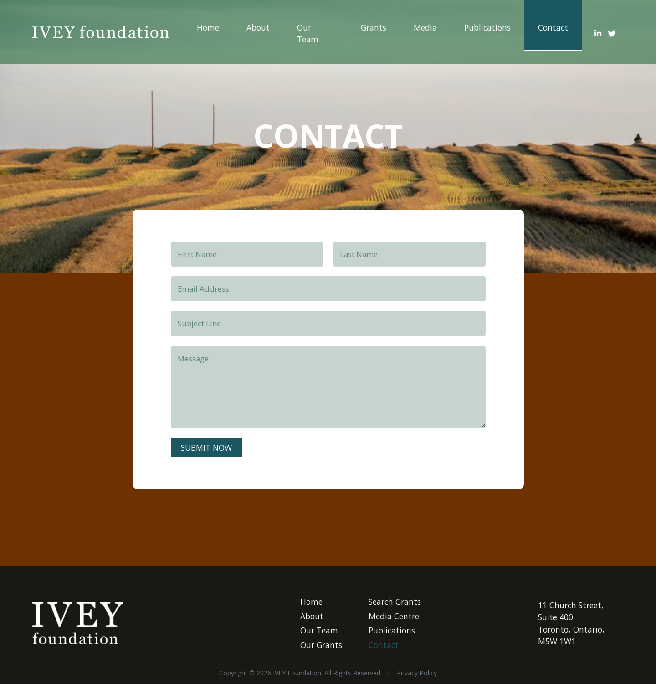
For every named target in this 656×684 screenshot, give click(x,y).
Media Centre (394, 616)
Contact (553, 27)
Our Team (307, 33)
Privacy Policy (417, 673)
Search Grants (395, 601)
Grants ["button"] (373, 27)
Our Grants (321, 644)
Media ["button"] (425, 27)
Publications (487, 27)
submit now (206, 447)
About (258, 27)
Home (208, 27)
